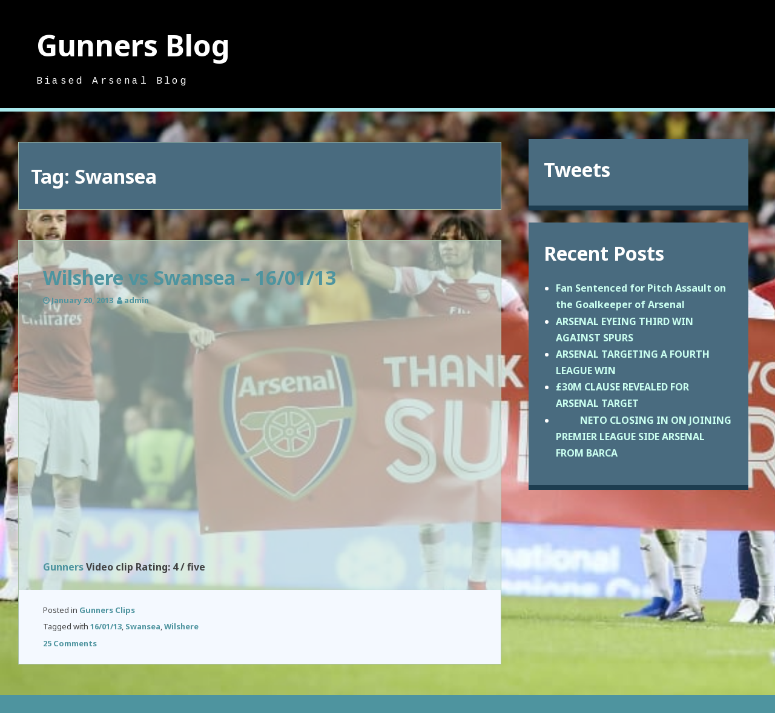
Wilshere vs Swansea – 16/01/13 (189, 277)
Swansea (142, 626)
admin (136, 300)
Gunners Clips (107, 609)
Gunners (63, 567)
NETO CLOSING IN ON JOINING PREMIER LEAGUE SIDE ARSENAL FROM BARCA (643, 436)
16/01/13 (106, 626)
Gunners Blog (133, 45)
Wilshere (181, 626)
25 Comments (70, 643)
